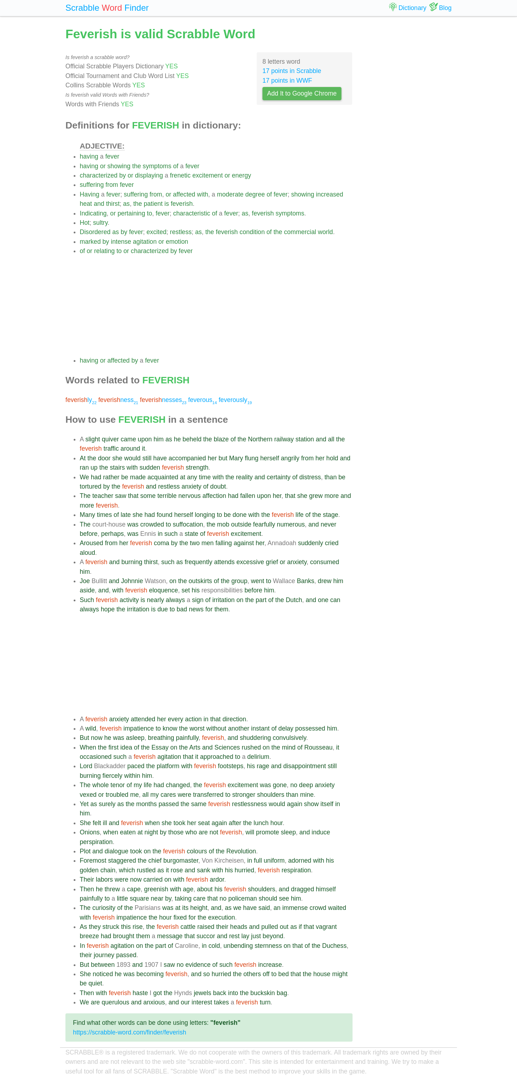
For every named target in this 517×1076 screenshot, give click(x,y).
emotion (177, 241)
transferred (208, 794)
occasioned (96, 756)
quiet (95, 983)
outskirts (200, 581)
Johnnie (132, 581)
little (122, 898)
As (83, 926)
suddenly (310, 543)
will (250, 832)
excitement (207, 175)
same (198, 804)
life (300, 514)
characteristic (191, 213)
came (128, 439)
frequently (198, 562)
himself (326, 889)
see (284, 898)
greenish (156, 889)
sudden (149, 467)
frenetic (180, 175)
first (113, 747)
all (331, 439)
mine (307, 794)
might (340, 974)
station (305, 439)
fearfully (264, 524)
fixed (180, 917)
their (222, 926)
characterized (99, 175)
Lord (86, 766)
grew (315, 495)
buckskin (262, 993)
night (151, 832)
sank (203, 870)
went (257, 581)
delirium (258, 756)
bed (283, 974)
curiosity (103, 907)
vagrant (326, 926)
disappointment (304, 766)
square (139, 898)
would (132, 458)
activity (129, 600)
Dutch (294, 600)
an (277, 907)
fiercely (113, 775)
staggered (122, 860)
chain (107, 870)
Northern (260, 439)
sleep (288, 832)
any (192, 477)
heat (86, 203)
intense (121, 241)
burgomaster (180, 860)
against (243, 543)
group (239, 581)
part (261, 600)
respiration (296, 870)
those (176, 832)
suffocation (188, 524)
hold (332, 458)
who (191, 832)
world (325, 232)
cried (332, 543)
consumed (324, 562)
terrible (167, 495)
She (85, 823)
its (185, 907)
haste (140, 993)
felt (97, 823)
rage (263, 766)
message (169, 936)
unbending (238, 945)
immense (294, 907)
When (88, 747)
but (222, 458)
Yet (84, 804)
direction (234, 719)
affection (214, 495)
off (266, 974)
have (160, 458)
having (89, 156)
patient (153, 203)
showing (119, 166)
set (186, 590)
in (160, 533)
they (94, 926)
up (94, 467)
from (111, 184)
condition (252, 232)
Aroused (91, 543)
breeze (89, 936)
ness (118, 399)
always (175, 600)
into (233, 993)
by (122, 175)
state (191, 533)
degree (255, 194)
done (240, 514)
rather (111, 477)
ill (105, 823)
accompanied (187, 458)
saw (120, 495)
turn (265, 1002)
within (132, 775)
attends (224, 562)
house (321, 974)
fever (112, 156)
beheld (192, 439)
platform (168, 766)
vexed (88, 794)
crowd (318, 907)
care (199, 898)
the (136, 166)
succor (206, 936)
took (179, 823)
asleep (135, 737)
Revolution (241, 851)
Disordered (95, 232)
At (83, 458)
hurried (244, 870)
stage (330, 514)
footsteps (230, 766)
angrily (290, 458)
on (173, 581)
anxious (154, 1002)
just (256, 936)
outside (241, 524)
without (216, 728)
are (203, 832)
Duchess (334, 945)
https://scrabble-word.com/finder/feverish (129, 1032)
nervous (189, 495)
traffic (111, 448)
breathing (161, 737)
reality (244, 477)
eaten (128, 832)
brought (123, 936)
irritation (223, 600)
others (252, 974)
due (162, 609)
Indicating (93, 213)
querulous (115, 1002)
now (96, 737)
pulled (269, 926)
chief (155, 860)
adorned (299, 860)
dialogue (116, 851)
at (182, 477)
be (124, 477)
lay (245, 936)
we (237, 907)
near (157, 898)
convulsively (289, 737)
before (89, 533)
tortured (91, 486)
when (152, 823)
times (104, 514)
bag (282, 993)
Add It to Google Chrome (302, 93)
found (164, 514)
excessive (250, 562)
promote (267, 832)
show (311, 804)
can (335, 600)
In (82, 945)
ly (81, 399)
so (206, 974)
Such (87, 600)
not (214, 832)
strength (197, 467)
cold (214, 945)
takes (221, 1002)
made (138, 477)
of (175, 166)
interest (202, 1002)
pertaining (131, 213)
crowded (152, 524)
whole (100, 785)
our (185, 1002)
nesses (163, 399)
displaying (149, 175)
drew (324, 581)
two (195, 543)
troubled (116, 794)
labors (104, 879)
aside (87, 590)
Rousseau (318, 747)
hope (108, 609)
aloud (87, 552)
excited (157, 232)
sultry (100, 222)
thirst (112, 203)
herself (269, 458)
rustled (146, 870)
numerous (291, 524)
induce (321, 832)
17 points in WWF (287, 80)
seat (204, 823)
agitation (145, 241)
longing (205, 514)
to (149, 213)
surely (107, 804)
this (126, 926)
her (212, 458)
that (133, 495)
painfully (187, 737)
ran (84, 467)
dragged (302, 889)
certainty (279, 477)
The (85, 495)
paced (135, 766)
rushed (251, 747)
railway (284, 439)
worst (197, 728)
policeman (242, 898)
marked (90, 241)
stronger (243, 794)
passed (168, 804)
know (170, 728)
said (264, 907)
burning (131, 562)
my (138, 785)
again (294, 804)
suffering (92, 184)
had (96, 477)
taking (183, 898)
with (202, 194)
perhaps (112, 533)
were (184, 794)
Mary (236, 458)
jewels (202, 993)
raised (206, 926)
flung (251, 458)
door (104, 458)
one (323, 600)
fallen (247, 495)
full (258, 860)
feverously (235, 399)
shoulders (270, 794)
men (207, 543)
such (171, 533)
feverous (202, 399)
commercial (300, 232)
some (148, 495)
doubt (218, 486)
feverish (182, 203)
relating (104, 251)
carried (153, 879)
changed (178, 785)
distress (310, 477)
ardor (217, 879)
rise (138, 926)
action (193, 719)
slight (92, 439)
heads (238, 926)
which (127, 870)
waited (337, 907)
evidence (197, 964)
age (188, 889)
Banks (305, 581)
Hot (84, 222)
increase (270, 964)
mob (223, 524)
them (221, 609)
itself (326, 804)
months (146, 804)
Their (87, 879)
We (84, 477)
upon (145, 439)
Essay (160, 747)
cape (134, 889)
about (205, 889)
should (268, 898)
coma (161, 543)
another (239, 728)
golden (89, 870)
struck (111, 926)
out (284, 926)
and (99, 203)
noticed (103, 974)
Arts (194, 747)
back (219, 993)
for (209, 609)
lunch (261, 823)
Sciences (227, 747)
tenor (117, 785)
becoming (149, 974)
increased (329, 194)
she (117, 458)
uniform (274, 860)
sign (197, 600)
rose (177, 870)
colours (197, 851)
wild (90, 728)
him (158, 439)
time (205, 477)
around (130, 448)
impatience (138, 728)
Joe (85, 581)
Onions (90, 832)
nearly (155, 600)
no (293, 785)
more (331, 495)
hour (276, 823)
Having (89, 194)
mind (288, 747)
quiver (110, 439)
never (328, 524)
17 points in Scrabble (291, 70)
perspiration (96, 841)
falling (224, 543)
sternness (268, 945)
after (235, 823)
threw (112, 889)
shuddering (255, 737)
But (84, 737)
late (125, 514)
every (175, 719)
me (134, 794)
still (146, 458)
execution (221, 917)
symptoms (157, 166)
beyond (273, 936)
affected (184, 194)
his (196, 590)
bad (182, 609)
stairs (117, 467)
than (330, 477)
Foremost (93, 860)
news (196, 609)
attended (143, 719)
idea (126, 747)
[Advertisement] (216, 306)
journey (104, 955)
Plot (85, 851)
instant (260, 728)
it (143, 448)
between (103, 964)
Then (87, 889)
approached (216, 756)
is (166, 203)
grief (272, 562)
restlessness (249, 804)
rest (234, 936)
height (198, 907)
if (300, 926)
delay (286, 728)
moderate (230, 194)
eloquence (163, 590)
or (103, 166)
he (177, 439)
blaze (221, 439)
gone (280, 785)
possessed (310, 728)
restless (181, 232)
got (157, 993)
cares (168, 794)
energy (241, 175)
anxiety (192, 486)
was (132, 524)
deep (306, 785)
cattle (188, 926)
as (126, 203)
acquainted (162, 477)
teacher (102, 495)
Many (87, 514)
